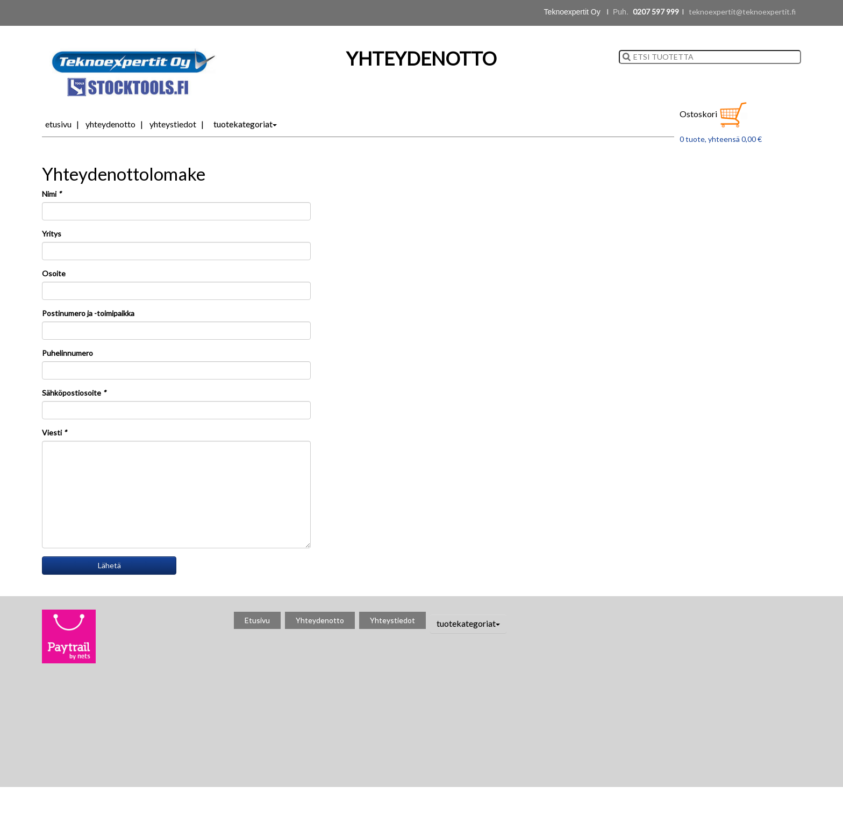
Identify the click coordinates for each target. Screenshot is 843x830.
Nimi (51, 193)
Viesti (54, 432)
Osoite (54, 273)
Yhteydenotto (110, 124)
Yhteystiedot (172, 124)
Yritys (51, 233)
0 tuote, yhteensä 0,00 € (721, 139)
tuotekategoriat (245, 124)
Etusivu (58, 124)
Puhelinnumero (67, 352)
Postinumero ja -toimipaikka (88, 313)
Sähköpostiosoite (74, 392)
